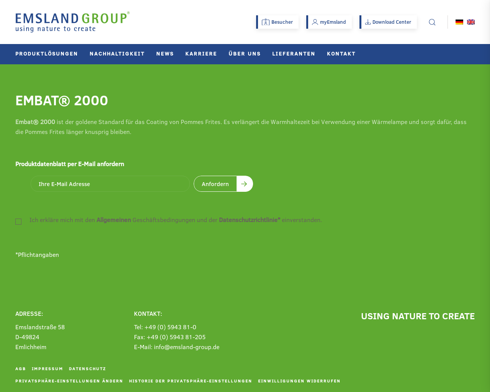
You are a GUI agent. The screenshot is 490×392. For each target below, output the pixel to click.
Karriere (201, 53)
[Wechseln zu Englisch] (471, 22)
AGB (20, 368)
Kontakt (341, 53)
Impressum (47, 368)
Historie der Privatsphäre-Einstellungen (190, 381)
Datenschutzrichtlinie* (249, 220)
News (165, 53)
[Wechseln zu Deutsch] (459, 22)
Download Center (388, 21)
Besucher (277, 21)
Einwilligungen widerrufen (299, 381)
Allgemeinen (113, 220)
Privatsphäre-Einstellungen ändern (69, 381)
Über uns (245, 53)
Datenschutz (87, 368)
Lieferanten (293, 53)
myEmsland (329, 21)
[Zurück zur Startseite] (72, 22)
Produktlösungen (46, 53)
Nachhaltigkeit (117, 53)
